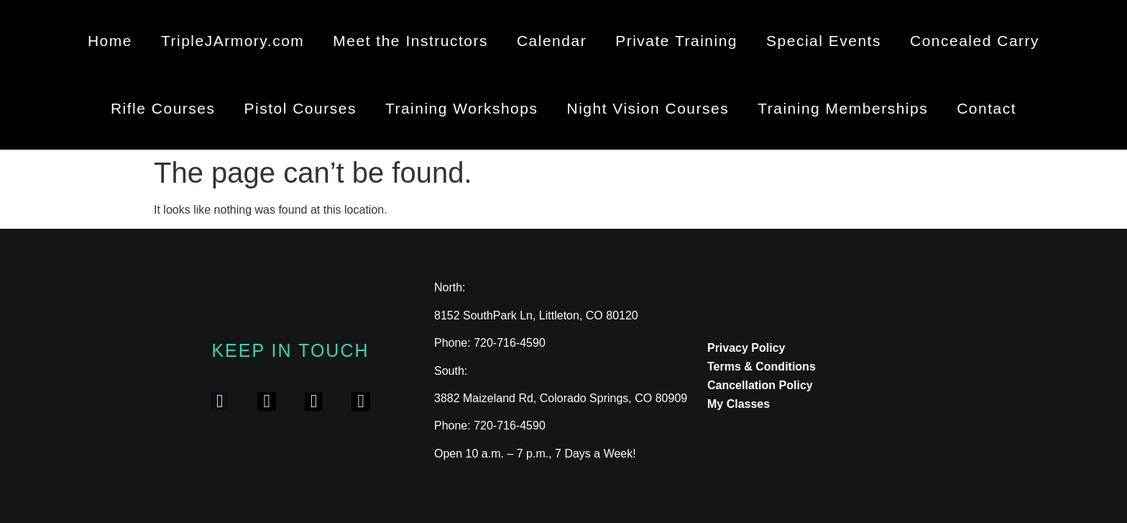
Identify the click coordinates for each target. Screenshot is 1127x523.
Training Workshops (461, 108)
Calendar (551, 40)
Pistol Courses (300, 108)
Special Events (823, 40)
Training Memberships (843, 108)
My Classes (738, 404)
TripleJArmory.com (232, 40)
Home (110, 40)
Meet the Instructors (410, 40)
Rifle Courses (163, 108)
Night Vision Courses (647, 108)
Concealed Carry (974, 40)
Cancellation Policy (760, 385)
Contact (986, 108)
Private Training (676, 40)
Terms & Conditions (761, 366)
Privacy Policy (746, 348)
